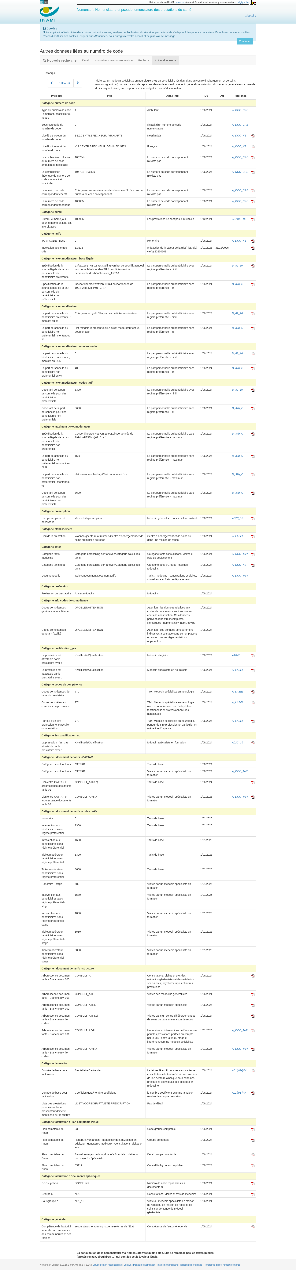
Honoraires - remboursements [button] (114, 60)
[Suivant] (77, 83)
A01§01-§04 (239, 1070)
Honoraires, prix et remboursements (222, 1265)
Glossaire (250, 15)
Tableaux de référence (191, 1265)
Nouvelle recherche (59, 60)
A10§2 (235, 655)
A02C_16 (237, 518)
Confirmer (245, 41)
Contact (128, 1265)
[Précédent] (51, 83)
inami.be (180, 2)
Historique (48, 73)
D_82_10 (237, 265)
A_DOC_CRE (240, 110)
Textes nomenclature (168, 1265)
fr (46, 2)
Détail (85, 60)
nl (42, 2)
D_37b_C (237, 284)
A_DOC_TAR (240, 553)
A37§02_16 (239, 219)
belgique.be (243, 2)
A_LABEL (237, 536)
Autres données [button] (165, 60)
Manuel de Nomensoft (144, 1265)
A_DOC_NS (239, 135)
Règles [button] (143, 60)
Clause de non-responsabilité (107, 1265)
